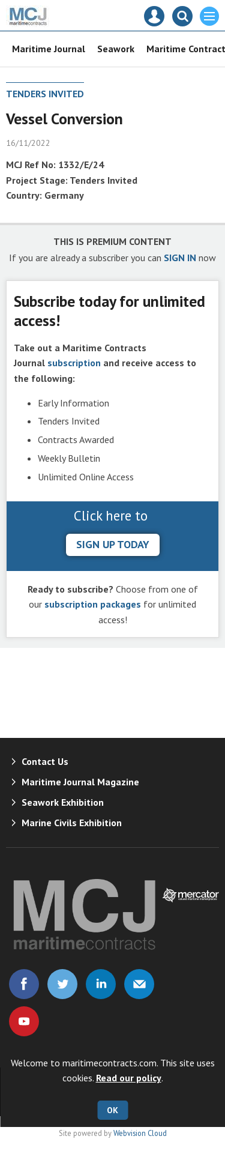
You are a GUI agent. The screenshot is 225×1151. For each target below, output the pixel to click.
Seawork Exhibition (63, 802)
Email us (139, 984)
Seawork (115, 49)
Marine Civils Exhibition (72, 823)
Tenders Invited (45, 94)
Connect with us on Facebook (24, 984)
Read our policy (128, 1078)
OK (112, 1110)
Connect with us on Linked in (100, 984)
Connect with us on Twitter (62, 984)
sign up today (112, 544)
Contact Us (45, 761)
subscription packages (92, 604)
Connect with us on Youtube (24, 1021)
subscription (74, 363)
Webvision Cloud (140, 1133)
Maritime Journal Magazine (80, 782)
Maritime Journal (48, 49)
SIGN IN (180, 258)
